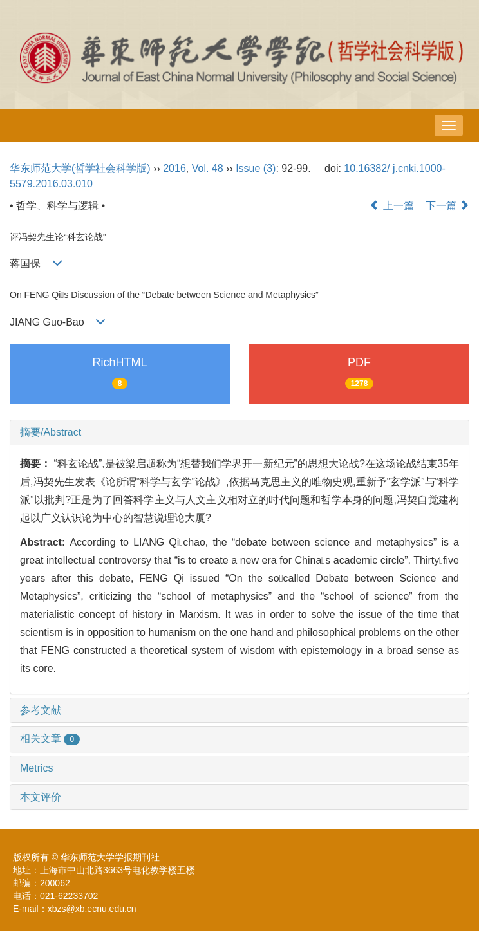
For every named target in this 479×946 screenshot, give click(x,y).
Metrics (36, 768)
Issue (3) (256, 168)
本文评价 (40, 797)
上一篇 (391, 205)
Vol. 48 (207, 168)
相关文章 (50, 738)
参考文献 (40, 710)
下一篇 (447, 205)
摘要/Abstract (50, 432)
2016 (174, 168)
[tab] (239, 432)
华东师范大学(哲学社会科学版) (80, 168)
